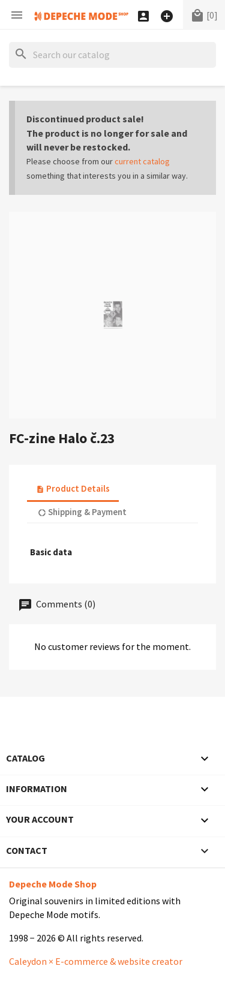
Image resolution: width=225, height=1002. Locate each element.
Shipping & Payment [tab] (82, 511)
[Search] (112, 55)
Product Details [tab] (73, 488)
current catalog (142, 161)
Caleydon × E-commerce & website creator (95, 961)
